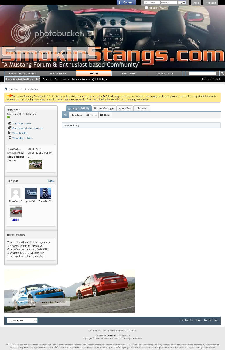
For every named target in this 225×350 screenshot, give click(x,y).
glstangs (78, 115)
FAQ (38, 79)
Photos (107, 115)
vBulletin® (112, 335)
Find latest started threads (25, 128)
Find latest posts (19, 123)
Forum (93, 73)
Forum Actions (79, 79)
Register (211, 2)
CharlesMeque (15, 249)
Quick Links (98, 79)
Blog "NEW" (129, 73)
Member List (16, 89)
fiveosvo (30, 249)
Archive (208, 320)
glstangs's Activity (78, 108)
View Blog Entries (20, 138)
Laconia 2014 (164, 73)
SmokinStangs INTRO (22, 73)
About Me (125, 108)
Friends (142, 108)
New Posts (27, 79)
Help (196, 2)
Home (198, 320)
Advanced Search (211, 79)
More (51, 181)
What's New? (58, 73)
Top (216, 320)
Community (61, 79)
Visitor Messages (104, 108)
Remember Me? (154, 8)
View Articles (17, 133)
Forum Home (12, 79)
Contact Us (187, 320)
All (65, 114)
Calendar (48, 79)
